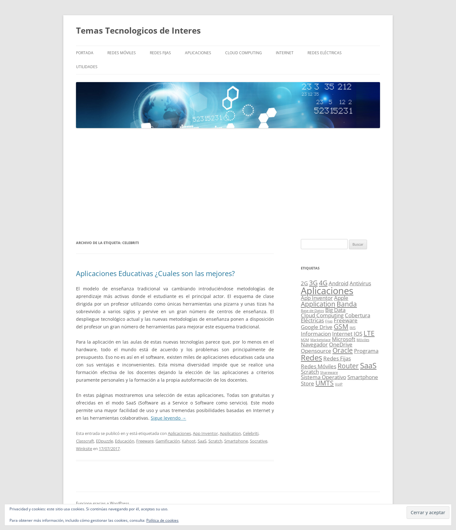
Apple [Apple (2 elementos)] (341, 297)
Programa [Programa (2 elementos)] (366, 350)
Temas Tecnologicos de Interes (138, 30)
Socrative (258, 441)
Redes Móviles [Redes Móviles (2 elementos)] (318, 366)
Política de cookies (162, 520)
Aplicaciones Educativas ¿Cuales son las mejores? (155, 273)
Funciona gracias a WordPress (102, 503)
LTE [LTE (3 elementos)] (369, 333)
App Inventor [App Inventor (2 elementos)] (317, 297)
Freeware (145, 441)
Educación (124, 441)
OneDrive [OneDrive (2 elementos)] (340, 344)
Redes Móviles (121, 52)
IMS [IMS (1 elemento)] (353, 328)
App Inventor (205, 433)
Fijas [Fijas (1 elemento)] (328, 321)
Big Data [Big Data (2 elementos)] (335, 309)
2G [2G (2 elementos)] (304, 283)
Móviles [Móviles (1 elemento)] (363, 340)
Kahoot (189, 441)
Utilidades (87, 66)
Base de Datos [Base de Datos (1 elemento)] (312, 310)
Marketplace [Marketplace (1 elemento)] (320, 340)
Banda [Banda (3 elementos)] (347, 304)
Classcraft (85, 441)
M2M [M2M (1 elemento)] (305, 340)
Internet (285, 52)
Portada (84, 52)
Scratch (215, 441)
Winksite (84, 448)
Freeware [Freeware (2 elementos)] (346, 320)
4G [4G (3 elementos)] (323, 282)
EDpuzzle (104, 441)
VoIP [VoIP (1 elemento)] (339, 384)
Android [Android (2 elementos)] (338, 283)
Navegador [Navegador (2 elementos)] (314, 344)
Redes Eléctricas (324, 52)
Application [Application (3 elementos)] (318, 304)
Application (230, 433)
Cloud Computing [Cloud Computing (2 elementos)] (322, 315)
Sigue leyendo (168, 418)
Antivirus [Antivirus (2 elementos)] (360, 283)
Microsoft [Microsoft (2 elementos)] (343, 339)
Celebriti (250, 433)
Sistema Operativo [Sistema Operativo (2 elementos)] (323, 377)
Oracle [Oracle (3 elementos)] (342, 350)
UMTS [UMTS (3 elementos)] (324, 382)
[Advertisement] (228, 183)
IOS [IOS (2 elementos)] (358, 333)
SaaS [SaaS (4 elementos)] (368, 365)
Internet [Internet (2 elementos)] (342, 333)
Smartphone (236, 441)
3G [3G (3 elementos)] (313, 282)
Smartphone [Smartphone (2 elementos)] (362, 377)
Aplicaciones (198, 52)
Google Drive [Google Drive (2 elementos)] (316, 327)
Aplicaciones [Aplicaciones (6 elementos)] (327, 290)
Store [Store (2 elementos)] (307, 383)
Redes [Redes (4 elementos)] (311, 357)
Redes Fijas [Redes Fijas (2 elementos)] (337, 358)
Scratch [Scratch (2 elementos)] (310, 371)
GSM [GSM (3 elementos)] (341, 326)
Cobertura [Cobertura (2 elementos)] (357, 315)
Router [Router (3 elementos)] (348, 365)
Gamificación (167, 441)
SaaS (202, 441)
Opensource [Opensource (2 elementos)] (316, 350)
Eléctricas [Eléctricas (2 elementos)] (312, 320)
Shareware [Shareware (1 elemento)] (329, 372)
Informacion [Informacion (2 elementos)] (316, 333)
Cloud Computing (243, 52)
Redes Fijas (160, 52)
